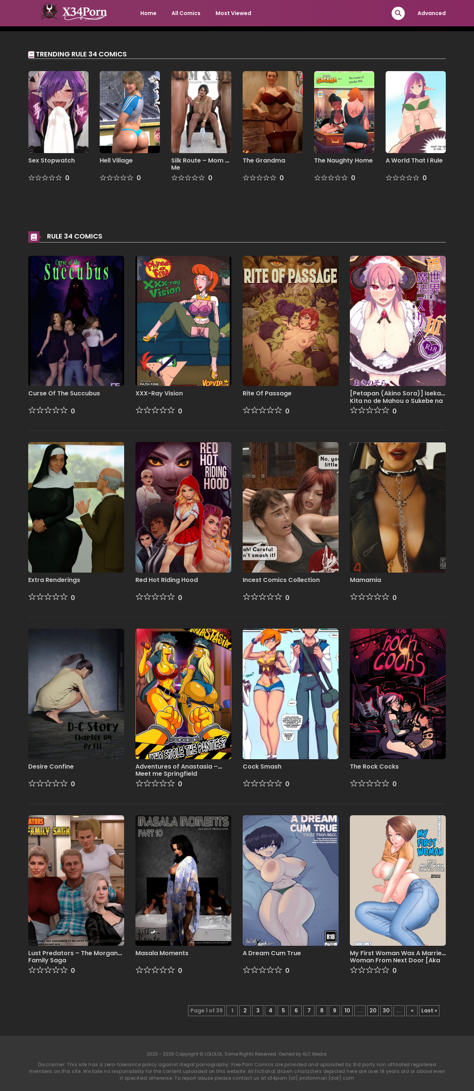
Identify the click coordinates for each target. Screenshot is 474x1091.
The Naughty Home (343, 160)
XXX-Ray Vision (159, 393)
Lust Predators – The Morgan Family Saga (73, 957)
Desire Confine (51, 766)
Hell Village (116, 160)
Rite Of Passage (267, 393)
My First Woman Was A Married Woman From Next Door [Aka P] (398, 960)
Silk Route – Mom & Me (200, 164)
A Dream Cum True (272, 953)
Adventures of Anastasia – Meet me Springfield (176, 770)
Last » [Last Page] (429, 1010)
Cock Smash (262, 766)
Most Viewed (233, 13)
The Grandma (264, 160)
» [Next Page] (412, 1010)
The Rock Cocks (374, 766)
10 (347, 1010)
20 (373, 1010)
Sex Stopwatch (51, 160)
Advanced (432, 13)
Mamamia (365, 580)
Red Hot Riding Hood (166, 580)
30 (386, 1010)
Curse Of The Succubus (64, 393)
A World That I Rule (414, 160)
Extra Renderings (54, 580)
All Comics (186, 13)
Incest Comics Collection (281, 580)
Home (148, 13)
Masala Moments (161, 953)
